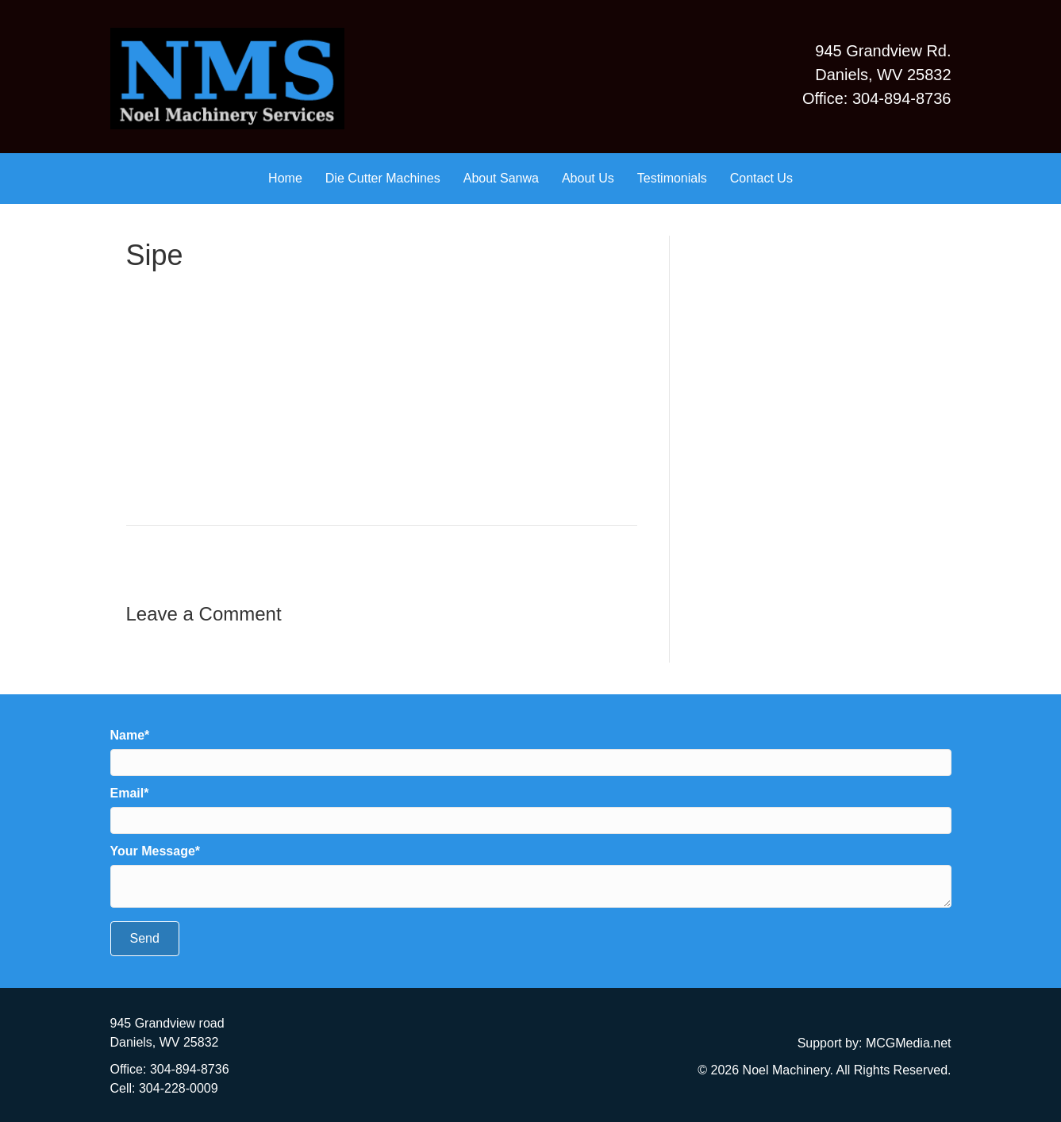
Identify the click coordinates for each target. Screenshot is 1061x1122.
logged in (225, 644)
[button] (144, 938)
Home (285, 178)
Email (127, 793)
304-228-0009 (178, 1088)
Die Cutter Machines (382, 178)
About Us (588, 178)
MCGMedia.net (908, 1043)
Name (127, 735)
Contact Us (761, 178)
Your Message (152, 851)
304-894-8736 (189, 1069)
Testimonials (672, 178)
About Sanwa (501, 178)
